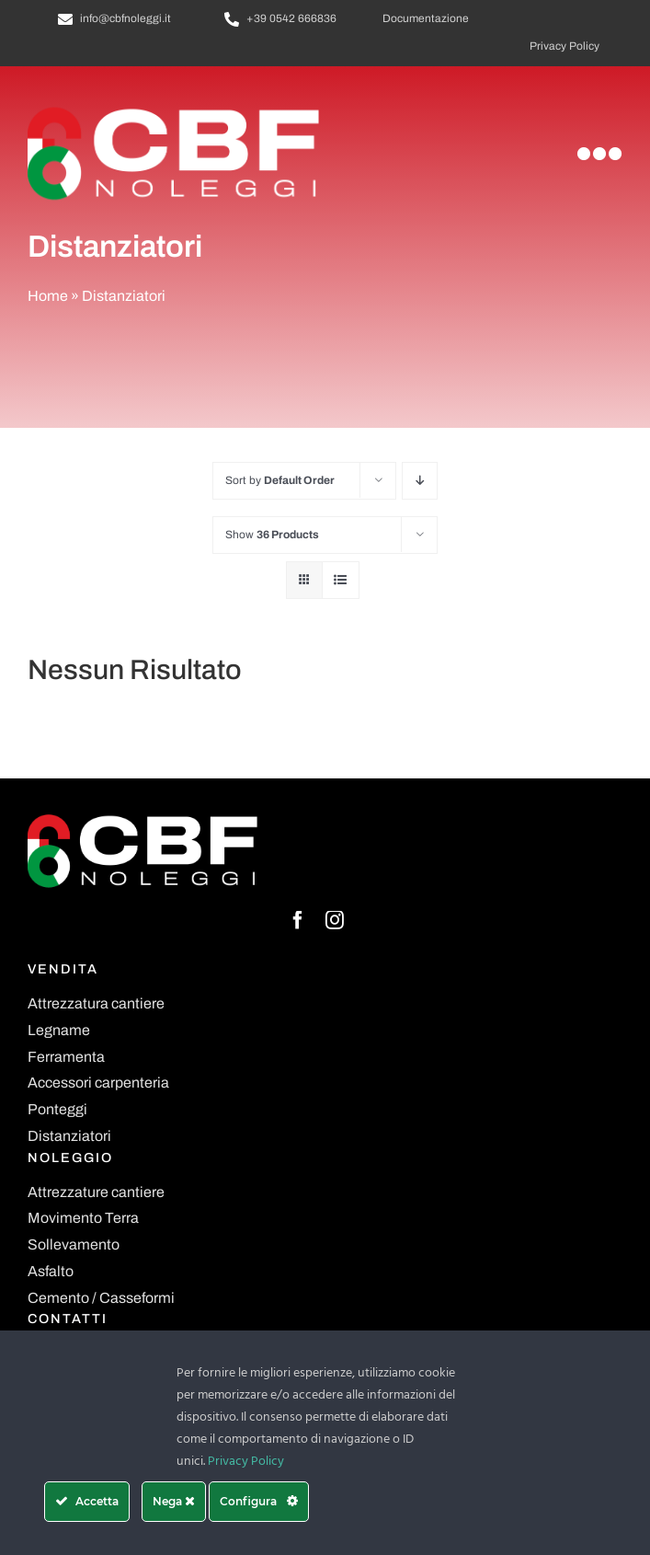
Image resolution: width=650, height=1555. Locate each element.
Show (272, 534)
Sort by (280, 480)
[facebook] (298, 920)
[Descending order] (420, 481)
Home (48, 296)
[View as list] (341, 580)
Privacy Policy (246, 1461)
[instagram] (334, 920)
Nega (174, 1501)
